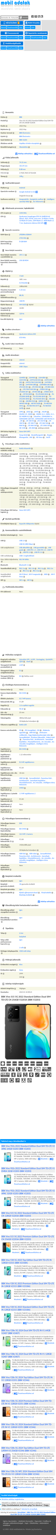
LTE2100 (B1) (24, 387)
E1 (20, 671)
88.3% (21, 295)
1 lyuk (21, 276)
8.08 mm (22, 169)
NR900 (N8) (23, 403)
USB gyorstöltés (39, 548)
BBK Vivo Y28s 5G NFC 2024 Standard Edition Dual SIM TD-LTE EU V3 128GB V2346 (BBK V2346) (26, 1472)
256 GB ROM (23, 260)
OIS (38, 730)
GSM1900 (22, 380)
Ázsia (21, 970)
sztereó (22, 360)
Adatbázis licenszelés (25, 1521)
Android (22, 188)
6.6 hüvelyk (23, 283)
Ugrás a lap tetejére (10, 1521)
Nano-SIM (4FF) (24, 431)
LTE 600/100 (32, 425)
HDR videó (33, 854)
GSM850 (22, 378)
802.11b (32, 568)
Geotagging (40, 659)
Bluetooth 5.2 (24, 565)
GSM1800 (42, 378)
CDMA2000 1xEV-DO (26, 419)
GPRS (21, 412)
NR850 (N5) (43, 401)
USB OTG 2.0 (41, 550)
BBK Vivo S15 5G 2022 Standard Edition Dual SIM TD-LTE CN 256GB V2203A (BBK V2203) (33, 1513)
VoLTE (48, 437)
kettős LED (23, 725)
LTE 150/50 (41, 421)
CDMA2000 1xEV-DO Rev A (44, 419)
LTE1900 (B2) (36, 387)
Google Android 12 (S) (27, 192)
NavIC (28, 662)
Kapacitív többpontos (26, 524)
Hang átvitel (23, 435)
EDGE (29, 412)
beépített (22, 937)
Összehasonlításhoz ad (44, 154)
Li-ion (21, 933)
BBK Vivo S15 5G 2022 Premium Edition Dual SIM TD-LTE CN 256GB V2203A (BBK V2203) (27, 1238)
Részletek (43, 1159)
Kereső (3, 27)
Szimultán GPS (24, 659)
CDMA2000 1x (47, 416)
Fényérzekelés (46, 893)
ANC (30, 437)
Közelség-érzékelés (25, 895)
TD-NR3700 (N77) (33, 406)
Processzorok (12, 33)
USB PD (49, 550)
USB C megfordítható (26, 556)
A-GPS (33, 659)
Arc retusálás (46, 742)
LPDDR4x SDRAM (25, 235)
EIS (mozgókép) (30, 730)
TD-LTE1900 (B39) (39, 396)
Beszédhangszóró (37, 435)
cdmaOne (37, 416)
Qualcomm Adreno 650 (27, 334)
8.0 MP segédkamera (26, 762)
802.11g (41, 568)
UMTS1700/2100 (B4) (33, 382)
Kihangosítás (23, 437)
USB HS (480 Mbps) (26, 544)
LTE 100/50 (30, 421)
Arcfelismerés (39, 739)
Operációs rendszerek (36, 33)
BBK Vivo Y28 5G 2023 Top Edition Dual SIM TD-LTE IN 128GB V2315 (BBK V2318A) (26, 1261)
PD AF (21, 709)
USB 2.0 (22, 541)
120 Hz (21, 314)
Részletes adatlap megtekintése (13, 1499)
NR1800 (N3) (30, 401)
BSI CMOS (22, 693)
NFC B (29, 580)
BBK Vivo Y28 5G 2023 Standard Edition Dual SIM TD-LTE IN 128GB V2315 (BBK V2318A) (27, 1308)
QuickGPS (49, 659)
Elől (20, 823)
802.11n (50, 568)
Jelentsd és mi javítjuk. (30, 1509)
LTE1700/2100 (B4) (29, 389)
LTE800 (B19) (48, 392)
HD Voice (39, 437)
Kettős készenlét (25, 448)
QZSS (21, 662)
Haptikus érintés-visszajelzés (29, 143)
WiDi (46, 574)
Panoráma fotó (28, 739)
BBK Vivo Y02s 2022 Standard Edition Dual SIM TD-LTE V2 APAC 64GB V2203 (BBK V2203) (28, 1147)
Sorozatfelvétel (24, 737)
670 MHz (22, 338)
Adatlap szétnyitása (23, 154)
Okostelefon (23, 147)
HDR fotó (32, 733)
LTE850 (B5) (44, 389)
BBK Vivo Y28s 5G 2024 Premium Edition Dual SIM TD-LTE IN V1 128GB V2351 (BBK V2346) (26, 1402)
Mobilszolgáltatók (12, 43)
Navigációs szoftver (36, 199)
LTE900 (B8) (36, 392)
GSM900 (32, 378)
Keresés (24, 17)
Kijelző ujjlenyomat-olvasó (28, 893)
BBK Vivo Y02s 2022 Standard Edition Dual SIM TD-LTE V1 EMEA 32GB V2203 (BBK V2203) (28, 1170)
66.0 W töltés (24, 559)
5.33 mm (22, 290)
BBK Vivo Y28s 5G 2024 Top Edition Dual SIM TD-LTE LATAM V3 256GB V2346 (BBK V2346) (25, 1449)
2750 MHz (23, 238)
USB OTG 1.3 (31, 550)
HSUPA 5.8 (23, 414)
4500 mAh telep (25, 951)
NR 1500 (22, 428)
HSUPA (44, 412)
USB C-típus (23, 367)
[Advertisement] (27, 79)
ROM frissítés (32, 22)
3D (20, 884)
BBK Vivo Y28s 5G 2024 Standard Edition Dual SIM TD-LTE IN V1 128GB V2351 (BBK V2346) (26, 1426)
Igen (20, 319)
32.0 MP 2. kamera (26, 834)
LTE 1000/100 (45, 425)
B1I (20, 676)
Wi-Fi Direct (23, 574)
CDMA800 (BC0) (45, 385)
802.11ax (36, 571)
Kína (20, 964)
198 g (21, 176)
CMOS (21, 788)
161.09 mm (23, 166)
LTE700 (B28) (27, 394)
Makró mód (50, 737)
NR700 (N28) (35, 403)
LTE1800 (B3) (49, 387)
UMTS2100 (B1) (35, 380)
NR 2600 (32, 428)
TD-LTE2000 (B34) (42, 394)
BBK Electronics (24, 133)
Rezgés (49, 435)
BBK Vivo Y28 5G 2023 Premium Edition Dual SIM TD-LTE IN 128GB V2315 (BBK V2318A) (27, 1285)
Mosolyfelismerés (34, 742)
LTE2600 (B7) (24, 392)
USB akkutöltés (24, 548)
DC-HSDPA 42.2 (24, 416)
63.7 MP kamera (25, 699)
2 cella (21, 948)
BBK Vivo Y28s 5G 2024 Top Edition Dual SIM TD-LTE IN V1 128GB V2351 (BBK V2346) (26, 1379)
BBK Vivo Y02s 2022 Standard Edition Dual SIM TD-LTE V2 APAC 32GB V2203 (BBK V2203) (28, 1192)
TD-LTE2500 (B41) (39, 399)
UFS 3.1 (22, 255)
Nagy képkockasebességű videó (39, 735)
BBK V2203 (23, 140)
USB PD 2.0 (27, 552)
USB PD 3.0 (38, 552)
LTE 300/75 (32, 423)
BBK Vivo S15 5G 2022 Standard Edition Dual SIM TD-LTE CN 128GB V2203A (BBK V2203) (27, 1214)
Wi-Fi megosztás (35, 574)
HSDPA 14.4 (40, 414)
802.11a (22, 568)
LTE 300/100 (43, 423)
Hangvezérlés (24, 199)
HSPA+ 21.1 (50, 414)
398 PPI (22, 301)
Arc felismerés (38, 202)
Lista (21, 27)
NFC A (21, 580)
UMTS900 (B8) (31, 385)
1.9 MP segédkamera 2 (27, 794)
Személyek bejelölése (37, 781)
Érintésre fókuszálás (38, 737)
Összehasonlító (12, 27)
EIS (20, 730)
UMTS (36, 412)
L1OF (21, 665)
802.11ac (26, 571)
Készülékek (12, 22)
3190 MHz (23, 213)
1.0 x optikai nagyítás (26, 705)
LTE (21, 421)
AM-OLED (22, 305)
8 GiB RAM (23, 242)
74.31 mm (22, 162)
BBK (20, 117)
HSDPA (30, 414)
